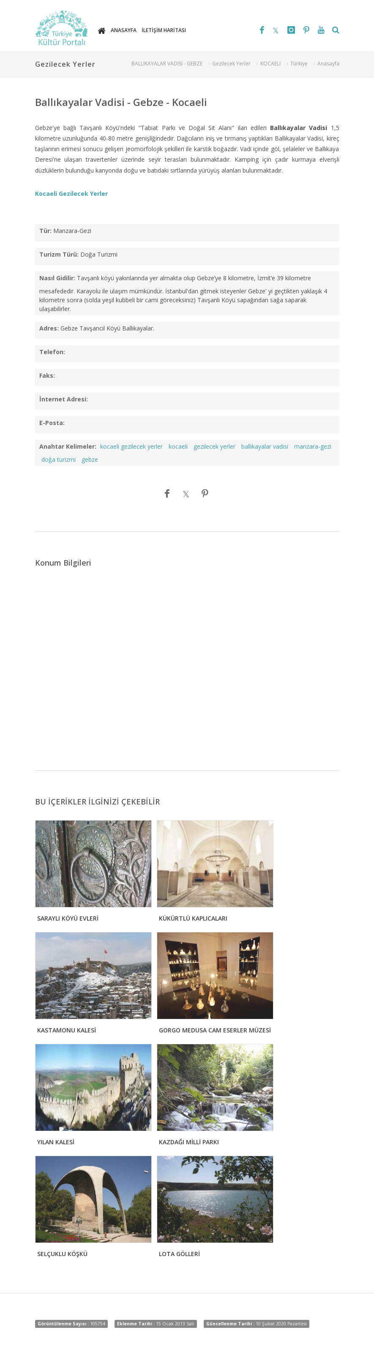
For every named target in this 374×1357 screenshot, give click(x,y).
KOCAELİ (270, 63)
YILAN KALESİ (55, 1142)
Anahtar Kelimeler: (67, 446)
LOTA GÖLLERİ (179, 1254)
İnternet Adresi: (63, 399)
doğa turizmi (58, 459)
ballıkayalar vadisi (264, 446)
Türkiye (299, 63)
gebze (90, 459)
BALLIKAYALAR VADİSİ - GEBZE (166, 63)
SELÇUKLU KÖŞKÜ (62, 1254)
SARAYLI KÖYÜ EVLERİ (67, 918)
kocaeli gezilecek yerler (131, 446)
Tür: (45, 231)
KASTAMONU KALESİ (66, 1030)
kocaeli (178, 446)
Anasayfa (328, 63)
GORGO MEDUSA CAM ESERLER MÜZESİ (215, 1030)
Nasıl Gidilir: (57, 278)
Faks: (47, 375)
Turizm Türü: (59, 254)
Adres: (49, 328)
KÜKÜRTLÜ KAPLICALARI (193, 918)
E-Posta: (52, 423)
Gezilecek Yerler (231, 63)
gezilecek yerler (214, 446)
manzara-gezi (312, 446)
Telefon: (52, 352)
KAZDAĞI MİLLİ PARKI (189, 1142)
